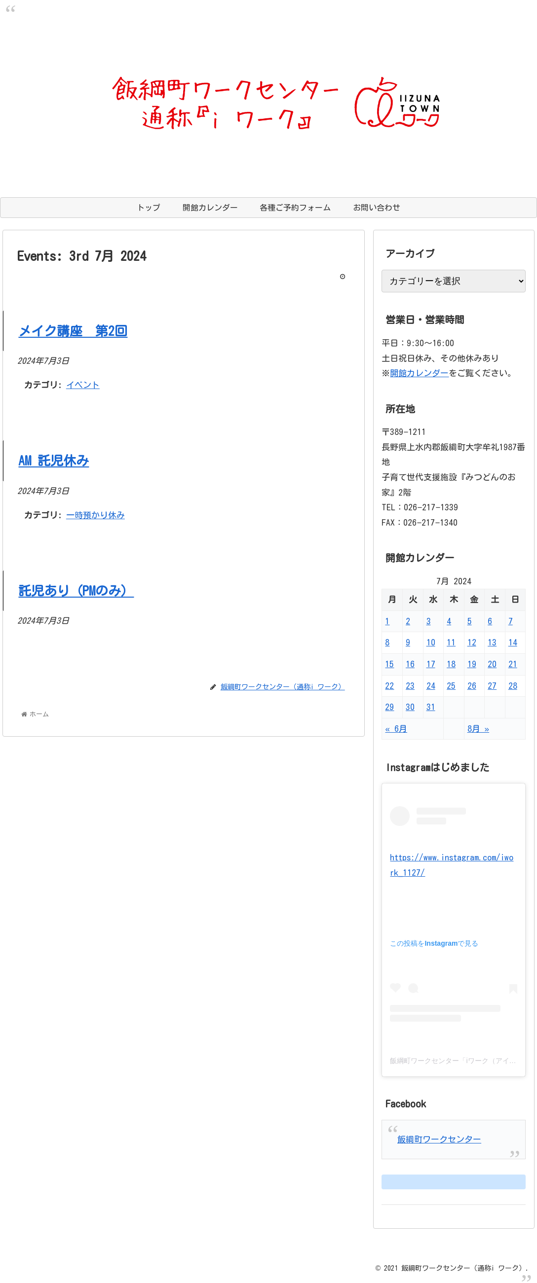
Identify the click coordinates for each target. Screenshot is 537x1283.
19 (471, 664)
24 (430, 685)
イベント (83, 385)
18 (451, 664)
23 (410, 685)
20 (492, 664)
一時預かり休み (95, 515)
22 (389, 685)
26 (471, 685)
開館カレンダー (419, 373)
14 (512, 642)
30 (410, 707)
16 (410, 664)
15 (389, 664)
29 (389, 707)
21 (512, 664)
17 (430, 664)
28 (512, 685)
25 (451, 685)
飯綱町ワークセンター (439, 1139)
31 (430, 707)
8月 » (478, 728)
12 (471, 642)
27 (492, 685)
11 (451, 642)
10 (430, 642)
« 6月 (396, 728)
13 (492, 642)
